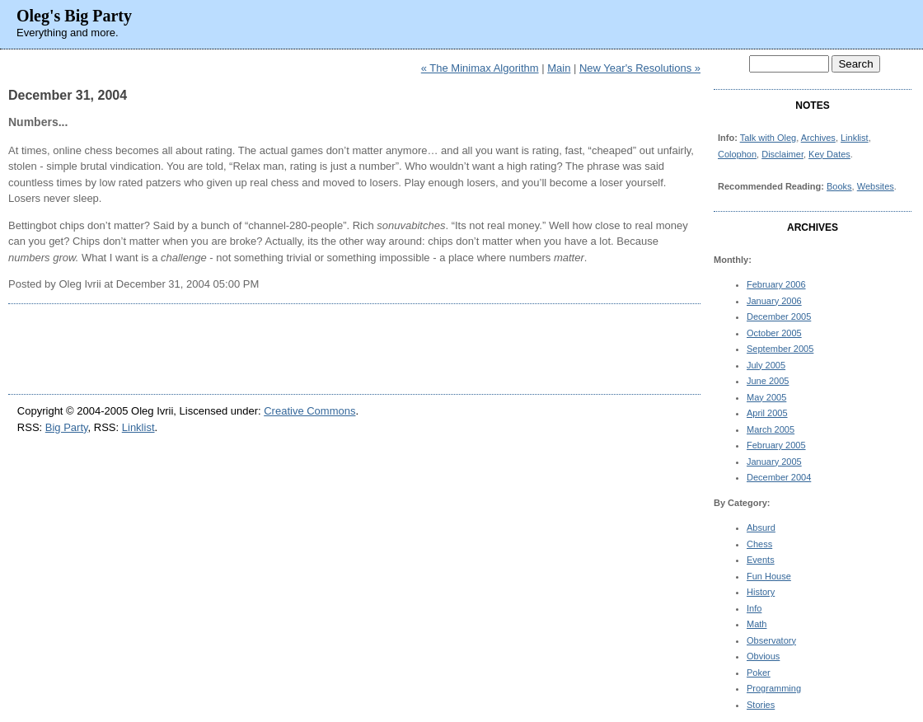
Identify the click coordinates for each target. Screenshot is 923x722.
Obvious (763, 656)
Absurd (761, 527)
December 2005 (779, 316)
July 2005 (766, 365)
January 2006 (774, 301)
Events (761, 560)
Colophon (737, 154)
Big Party (66, 427)
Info (754, 608)
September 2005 (780, 349)
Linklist (855, 138)
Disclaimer (782, 154)
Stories (761, 705)
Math (756, 624)
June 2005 (768, 381)
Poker (759, 672)
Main (558, 68)
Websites (875, 186)
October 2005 (774, 333)
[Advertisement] (354, 348)
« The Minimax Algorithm (480, 68)
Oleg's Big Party (74, 16)
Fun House (769, 576)
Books (839, 186)
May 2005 (766, 397)
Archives (818, 138)
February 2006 (776, 284)
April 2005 (767, 413)
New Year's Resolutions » (639, 68)
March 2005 (770, 429)
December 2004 (779, 477)
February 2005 (776, 445)
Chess (759, 544)
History (761, 592)
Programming (774, 688)
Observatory (771, 640)
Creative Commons (309, 411)
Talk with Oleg (768, 138)
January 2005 (774, 461)
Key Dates (829, 154)
